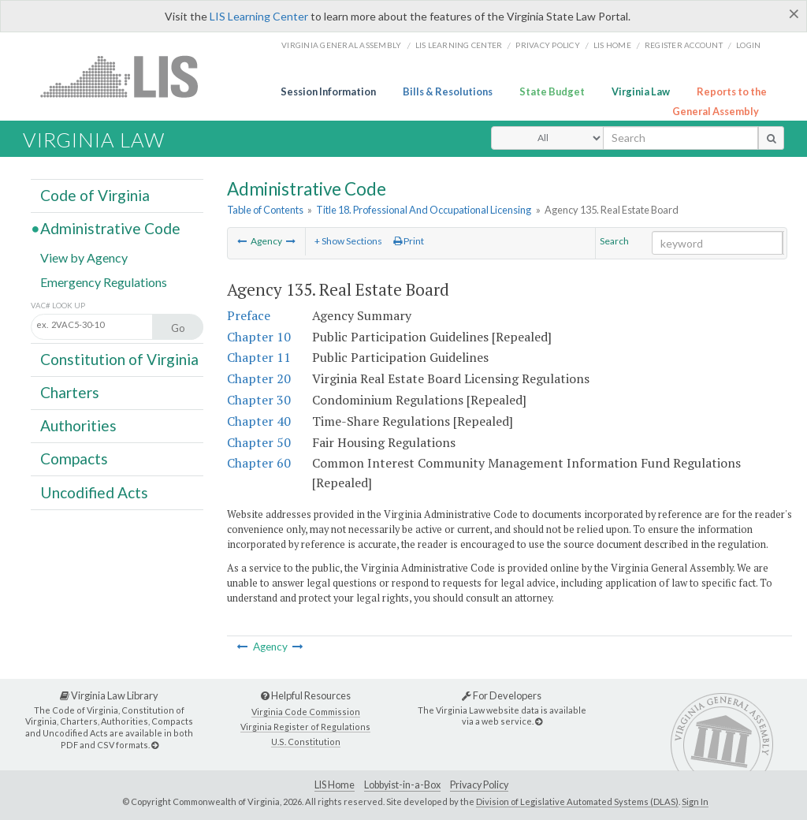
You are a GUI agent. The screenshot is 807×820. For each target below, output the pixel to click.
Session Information (328, 91)
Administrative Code (110, 228)
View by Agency (84, 256)
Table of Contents (265, 209)
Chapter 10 (259, 336)
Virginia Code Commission (305, 711)
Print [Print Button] (408, 241)
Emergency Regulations (103, 281)
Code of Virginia (95, 195)
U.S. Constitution (305, 741)
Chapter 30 (259, 399)
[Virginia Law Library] (154, 745)
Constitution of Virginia (119, 359)
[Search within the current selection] (717, 243)
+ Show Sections (348, 241)
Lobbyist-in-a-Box (402, 785)
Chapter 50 (259, 442)
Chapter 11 (259, 357)
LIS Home (334, 785)
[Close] (794, 13)
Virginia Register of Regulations (305, 726)
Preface (248, 315)
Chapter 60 (259, 463)
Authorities (78, 425)
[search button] (771, 138)
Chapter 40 (259, 421)
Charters (69, 392)
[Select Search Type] (547, 138)
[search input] (680, 138)
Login (748, 45)
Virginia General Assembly (341, 45)
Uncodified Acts (94, 492)
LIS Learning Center (259, 16)
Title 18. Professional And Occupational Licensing (423, 209)
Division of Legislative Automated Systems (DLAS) (577, 801)
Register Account (684, 45)
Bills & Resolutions (448, 91)
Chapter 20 (259, 378)
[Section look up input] (108, 326)
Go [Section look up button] (178, 328)
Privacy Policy (547, 45)
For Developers (501, 695)
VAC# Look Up (58, 305)
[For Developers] (538, 721)
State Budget (552, 91)
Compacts (74, 458)
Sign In (695, 801)
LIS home (612, 45)
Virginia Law (641, 91)
